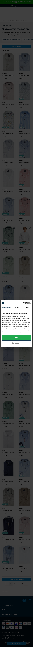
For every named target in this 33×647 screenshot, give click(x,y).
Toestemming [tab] (6, 307)
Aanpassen (16, 343)
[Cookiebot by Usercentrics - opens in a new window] (23, 303)
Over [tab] (27, 307)
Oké (16, 337)
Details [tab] (17, 307)
